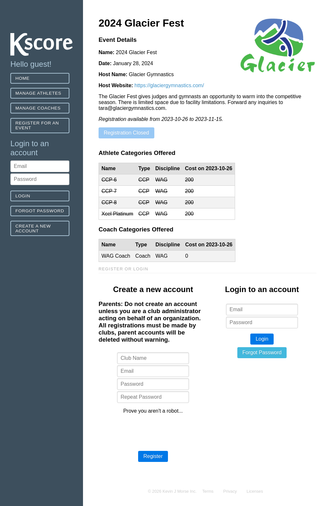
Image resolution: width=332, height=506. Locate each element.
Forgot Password (40, 210)
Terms (208, 491)
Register (153, 456)
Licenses (255, 491)
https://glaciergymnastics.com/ (169, 85)
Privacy (230, 491)
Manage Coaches (38, 108)
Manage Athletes (38, 93)
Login (23, 196)
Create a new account (33, 228)
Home (23, 78)
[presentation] (153, 431)
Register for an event (37, 125)
